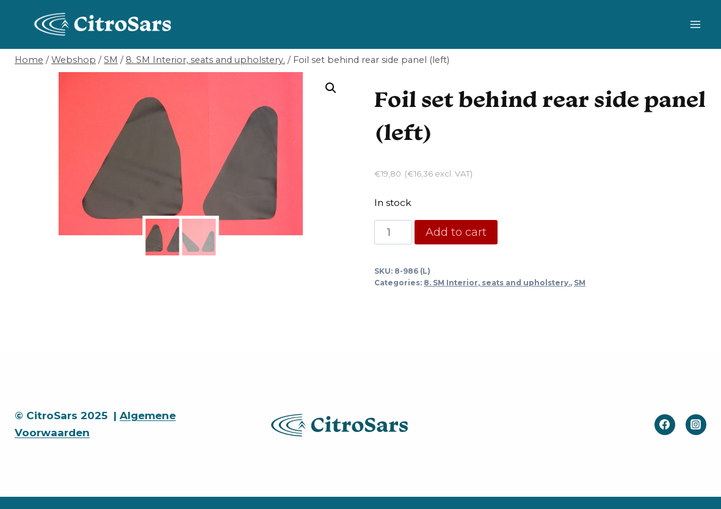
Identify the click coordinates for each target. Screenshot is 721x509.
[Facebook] (664, 424)
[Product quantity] (393, 232)
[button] (331, 88)
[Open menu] (695, 24)
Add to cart (456, 232)
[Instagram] (696, 424)
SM (579, 282)
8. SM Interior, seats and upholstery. (497, 282)
